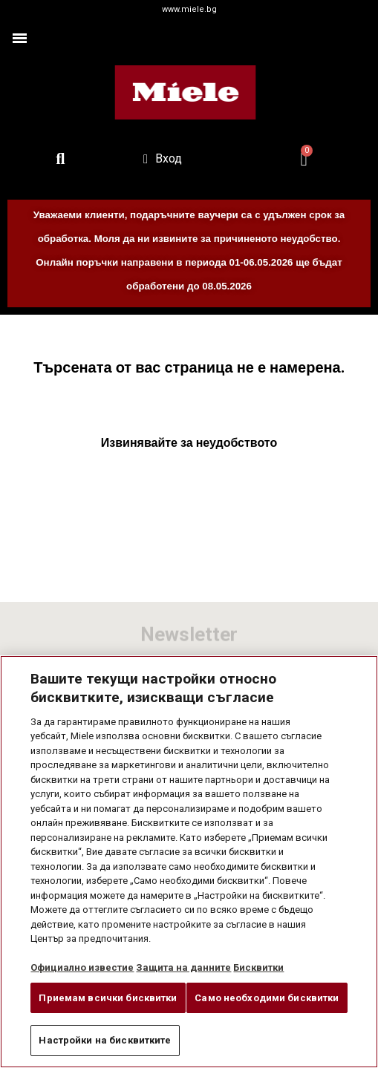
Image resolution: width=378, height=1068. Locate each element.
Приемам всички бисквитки (108, 997)
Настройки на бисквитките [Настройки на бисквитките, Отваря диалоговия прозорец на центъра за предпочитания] (105, 1040)
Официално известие (82, 967)
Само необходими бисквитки (267, 997)
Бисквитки (258, 967)
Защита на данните (183, 967)
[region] (189, 861)
